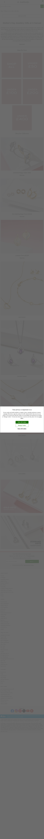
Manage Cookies (22, 425)
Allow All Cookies (22, 422)
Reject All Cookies (22, 428)
